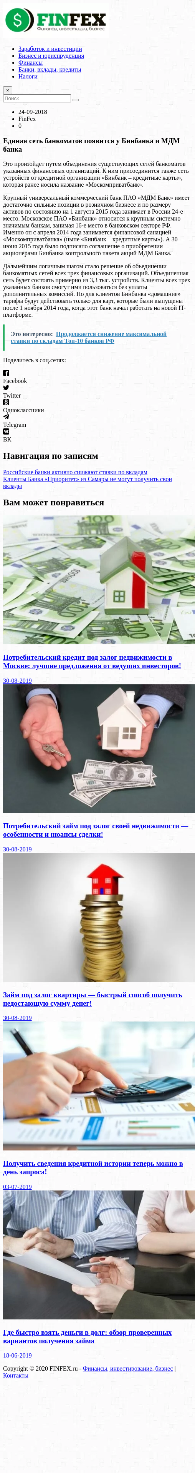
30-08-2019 (17, 680)
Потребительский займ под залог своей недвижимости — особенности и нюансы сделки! (95, 830)
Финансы (30, 62)
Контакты (15, 1375)
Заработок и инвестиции (50, 48)
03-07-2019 (17, 1187)
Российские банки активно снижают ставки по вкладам (75, 472)
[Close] (7, 90)
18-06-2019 (17, 1355)
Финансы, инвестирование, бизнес (128, 1368)
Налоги (28, 76)
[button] (97, 377)
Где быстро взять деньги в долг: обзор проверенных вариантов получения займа (87, 1336)
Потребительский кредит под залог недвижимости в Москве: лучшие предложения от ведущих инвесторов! (92, 661)
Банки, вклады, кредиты (49, 69)
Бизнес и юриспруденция (51, 55)
